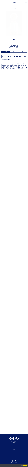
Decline (22, 465)
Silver (14, 449)
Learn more (4, 465)
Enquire (5, 51)
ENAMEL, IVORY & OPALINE (14, 452)
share (22, 51)
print (14, 51)
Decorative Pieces (14, 450)
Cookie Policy (12, 462)
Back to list (14, 8)
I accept (25, 465)
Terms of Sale (15, 462)
